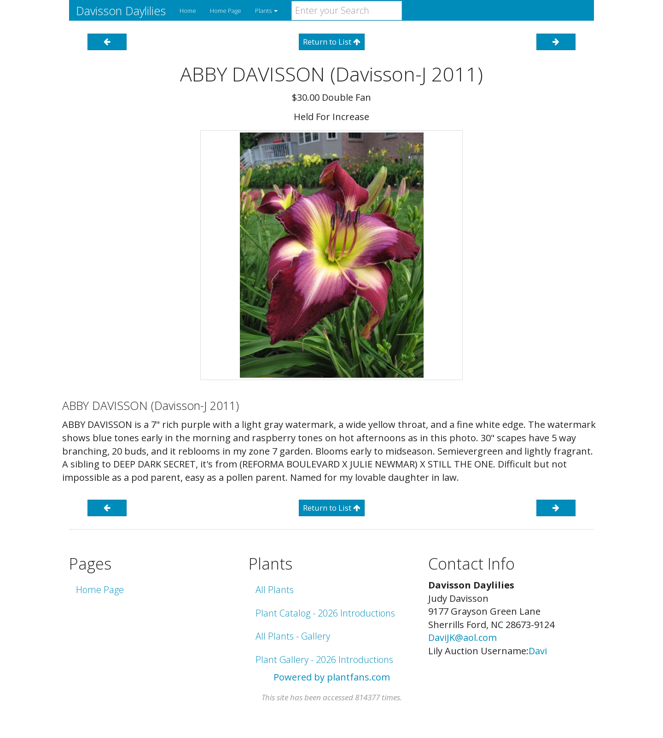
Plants (266, 10)
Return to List (332, 41)
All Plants (275, 589)
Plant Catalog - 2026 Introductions (325, 613)
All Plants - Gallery (293, 636)
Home (188, 10)
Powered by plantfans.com (331, 677)
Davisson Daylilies (121, 10)
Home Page (225, 10)
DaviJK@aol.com (462, 637)
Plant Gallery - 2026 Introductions (324, 659)
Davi (538, 651)
